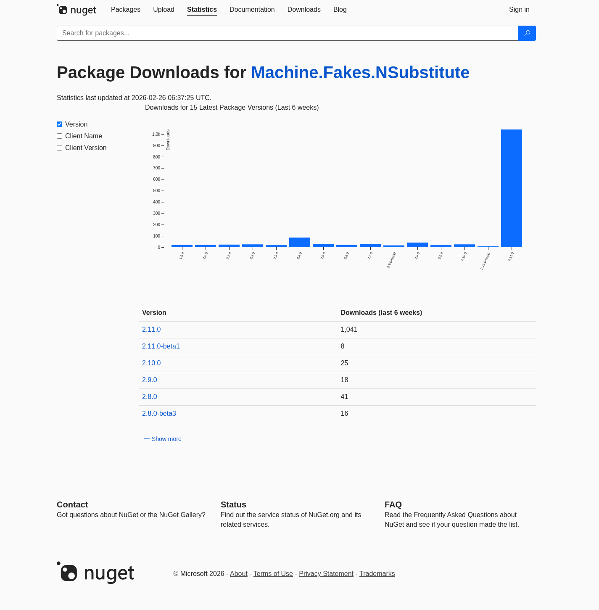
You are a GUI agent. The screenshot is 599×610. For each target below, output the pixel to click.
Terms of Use (273, 573)
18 (344, 379)
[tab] (126, 9)
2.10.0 (151, 363)
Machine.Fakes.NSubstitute (360, 72)
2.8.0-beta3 (159, 413)
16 (344, 413)
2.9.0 (149, 379)
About (239, 573)
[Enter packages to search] (288, 33)
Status (233, 504)
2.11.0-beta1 (161, 346)
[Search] (527, 33)
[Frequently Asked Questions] (393, 504)
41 (344, 396)
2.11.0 (151, 329)
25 (344, 363)
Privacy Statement (326, 573)
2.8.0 (149, 396)
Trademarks (377, 573)
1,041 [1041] (349, 329)
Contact (72, 504)
